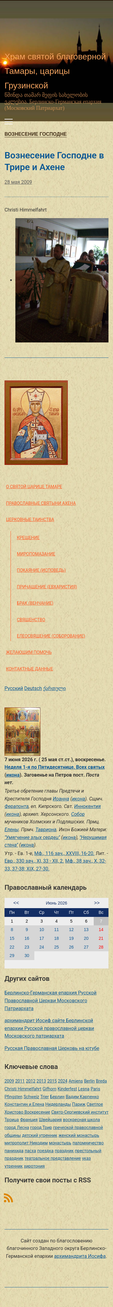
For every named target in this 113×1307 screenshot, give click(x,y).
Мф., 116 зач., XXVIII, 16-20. (64, 853)
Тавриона (46, 829)
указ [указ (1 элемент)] (86, 1158)
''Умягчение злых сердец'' (32, 837)
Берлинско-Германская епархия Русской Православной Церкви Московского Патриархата (50, 1000)
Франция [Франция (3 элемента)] (28, 1119)
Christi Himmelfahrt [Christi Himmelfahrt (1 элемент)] (23, 1088)
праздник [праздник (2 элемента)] (64, 1150)
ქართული (54, 688)
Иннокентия (87, 806)
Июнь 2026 (56, 903)
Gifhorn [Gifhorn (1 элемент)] (49, 1088)
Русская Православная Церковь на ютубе (52, 1048)
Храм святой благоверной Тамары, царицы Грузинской (55, 71)
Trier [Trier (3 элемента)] (44, 1096)
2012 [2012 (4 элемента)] (30, 1081)
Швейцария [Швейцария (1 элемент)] (50, 1119)
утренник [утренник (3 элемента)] (14, 1166)
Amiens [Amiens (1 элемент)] (76, 1081)
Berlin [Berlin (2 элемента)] (89, 1081)
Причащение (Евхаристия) (47, 586)
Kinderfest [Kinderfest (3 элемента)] (67, 1088)
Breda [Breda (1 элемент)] (101, 1081)
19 (71, 938)
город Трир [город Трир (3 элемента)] (41, 1127)
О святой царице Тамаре (34, 486)
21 (101, 938)
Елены (12, 829)
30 (26, 955)
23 (26, 947)
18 (56, 938)
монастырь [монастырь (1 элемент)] (60, 1142)
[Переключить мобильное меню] (9, 121)
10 (41, 929)
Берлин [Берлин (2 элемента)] (57, 1096)
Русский (14, 688)
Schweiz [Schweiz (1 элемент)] (31, 1096)
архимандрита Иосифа (80, 1256)
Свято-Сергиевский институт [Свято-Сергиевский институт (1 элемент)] (79, 1112)
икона (13, 775)
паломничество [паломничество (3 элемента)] (88, 1142)
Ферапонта (17, 806)
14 (101, 929)
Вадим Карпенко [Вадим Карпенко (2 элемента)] (82, 1096)
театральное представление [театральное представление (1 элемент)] (53, 1158)
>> (97, 902)
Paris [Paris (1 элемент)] (95, 1088)
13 (86, 929)
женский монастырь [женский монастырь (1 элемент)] (78, 1135)
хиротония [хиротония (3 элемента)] (34, 1166)
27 (86, 947)
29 (12, 955)
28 (101, 947)
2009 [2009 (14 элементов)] (9, 1081)
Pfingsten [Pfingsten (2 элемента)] (13, 1096)
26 (71, 947)
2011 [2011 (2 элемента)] (19, 1081)
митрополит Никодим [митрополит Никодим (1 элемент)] (26, 1142)
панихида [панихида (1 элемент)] (14, 1150)
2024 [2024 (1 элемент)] (62, 1081)
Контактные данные (29, 668)
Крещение (28, 537)
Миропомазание (36, 554)
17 (41, 938)
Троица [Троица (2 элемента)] (12, 1119)
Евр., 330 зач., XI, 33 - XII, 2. (34, 861)
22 (12, 947)
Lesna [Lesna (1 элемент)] (83, 1088)
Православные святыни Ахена (41, 503)
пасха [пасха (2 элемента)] (30, 1150)
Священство (31, 619)
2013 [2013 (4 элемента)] (41, 1081)
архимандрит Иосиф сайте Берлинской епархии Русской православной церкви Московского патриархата (49, 1028)
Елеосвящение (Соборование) (51, 636)
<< (16, 902)
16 (26, 938)
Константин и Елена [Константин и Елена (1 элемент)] (24, 1104)
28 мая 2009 (18, 182)
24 (41, 947)
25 (56, 947)
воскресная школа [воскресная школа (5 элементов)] (81, 1119)
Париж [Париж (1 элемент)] (78, 1104)
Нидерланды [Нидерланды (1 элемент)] (58, 1104)
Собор (78, 814)
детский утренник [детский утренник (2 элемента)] (39, 1135)
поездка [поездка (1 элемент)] (45, 1150)
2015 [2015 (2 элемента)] (52, 1081)
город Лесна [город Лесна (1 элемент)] (17, 1127)
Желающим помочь (29, 652)
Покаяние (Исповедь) (41, 570)
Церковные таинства (30, 519)
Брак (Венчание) (35, 603)
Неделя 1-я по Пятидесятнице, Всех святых (55, 767)
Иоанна (61, 799)
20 (86, 938)
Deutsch (33, 688)
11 (56, 929)
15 (12, 938)
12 (71, 929)
